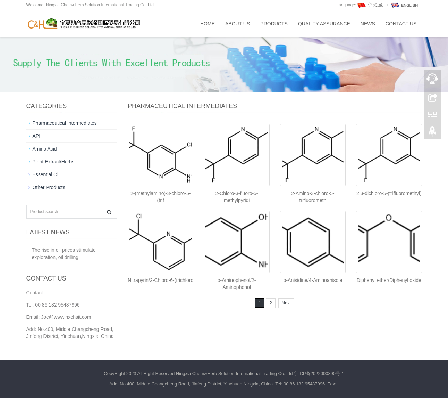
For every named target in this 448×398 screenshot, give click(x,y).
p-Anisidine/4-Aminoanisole (313, 280)
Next (286, 303)
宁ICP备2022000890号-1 (319, 373)
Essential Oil (46, 174)
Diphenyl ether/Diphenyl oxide (389, 280)
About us (237, 23)
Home (207, 23)
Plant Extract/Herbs (54, 161)
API (37, 136)
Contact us (401, 23)
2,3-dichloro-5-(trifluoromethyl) (389, 193)
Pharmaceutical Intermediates (65, 123)
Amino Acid (45, 149)
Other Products (49, 187)
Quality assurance (324, 23)
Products (274, 23)
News (368, 23)
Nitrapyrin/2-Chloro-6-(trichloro (160, 280)
